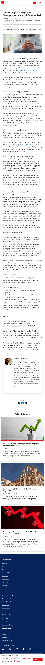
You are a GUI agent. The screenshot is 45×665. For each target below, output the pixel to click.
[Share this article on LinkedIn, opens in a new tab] (22, 403)
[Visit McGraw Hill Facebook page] (24, 648)
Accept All (37, 659)
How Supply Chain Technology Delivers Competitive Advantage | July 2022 (21, 444)
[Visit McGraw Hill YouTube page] (17, 648)
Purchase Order (6, 634)
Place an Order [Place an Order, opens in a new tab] (6, 608)
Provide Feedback (7, 640)
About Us (4, 563)
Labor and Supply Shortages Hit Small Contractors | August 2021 (21, 490)
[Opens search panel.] (34, 3)
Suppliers (4, 637)
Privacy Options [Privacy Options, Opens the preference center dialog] (27, 659)
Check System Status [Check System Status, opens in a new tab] (8, 602)
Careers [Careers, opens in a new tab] (4, 566)
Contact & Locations (7, 569)
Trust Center (5, 585)
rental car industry (26, 144)
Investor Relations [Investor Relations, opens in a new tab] (7, 573)
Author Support (6, 621)
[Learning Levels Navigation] (7, 3)
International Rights (7, 625)
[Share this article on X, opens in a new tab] (19, 403)
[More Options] (43, 3)
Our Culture (5, 579)
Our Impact (5, 582)
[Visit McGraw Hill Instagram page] (10, 648)
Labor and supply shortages (28, 70)
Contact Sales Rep (7, 598)
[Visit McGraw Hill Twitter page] (30, 648)
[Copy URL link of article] (26, 403)
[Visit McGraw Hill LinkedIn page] (3, 648)
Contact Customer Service (9, 595)
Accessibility (5, 618)
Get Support (5, 605)
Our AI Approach (6, 628)
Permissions (5, 631)
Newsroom (5, 576)
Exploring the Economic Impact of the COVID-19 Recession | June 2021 (20, 533)
